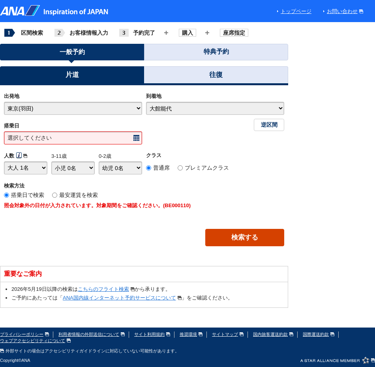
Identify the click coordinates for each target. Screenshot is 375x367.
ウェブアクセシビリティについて (35, 340)
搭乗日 (11, 126)
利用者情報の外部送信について (91, 334)
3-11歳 (59, 156)
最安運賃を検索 (78, 195)
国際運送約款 (318, 334)
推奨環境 (191, 334)
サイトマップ (228, 334)
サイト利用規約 (152, 334)
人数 (9, 156)
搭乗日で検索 (27, 195)
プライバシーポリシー (24, 334)
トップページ (296, 11)
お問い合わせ (345, 11)
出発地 (11, 96)
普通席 (161, 168)
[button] (72, 76)
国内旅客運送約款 (273, 334)
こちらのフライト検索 (106, 289)
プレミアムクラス (207, 168)
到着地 (153, 96)
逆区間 (269, 125)
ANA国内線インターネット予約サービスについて (122, 298)
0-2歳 (105, 156)
